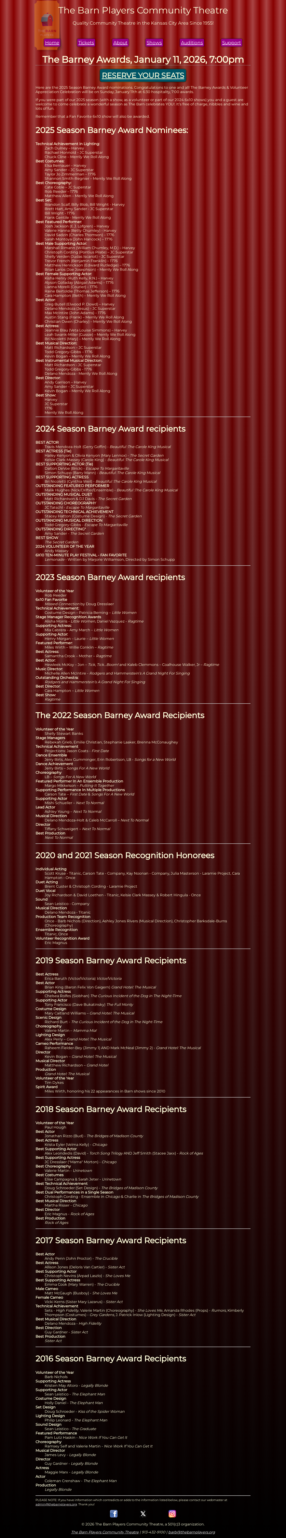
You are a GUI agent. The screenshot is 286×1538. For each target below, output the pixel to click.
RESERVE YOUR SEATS (143, 75)
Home (52, 42)
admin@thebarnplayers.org (56, 1504)
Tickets (86, 42)
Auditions (192, 42)
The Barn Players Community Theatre (105, 1532)
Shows (154, 42)
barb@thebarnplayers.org (191, 1532)
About (120, 42)
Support (231, 42)
